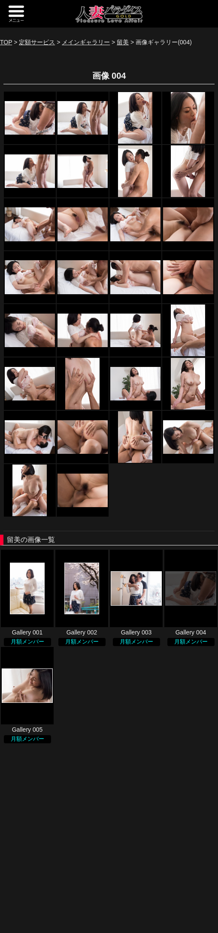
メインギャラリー (86, 42)
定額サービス (37, 42)
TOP (6, 42)
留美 (123, 42)
